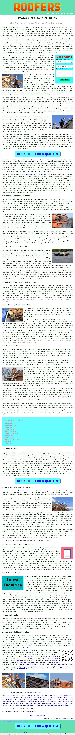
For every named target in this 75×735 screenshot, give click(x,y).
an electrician (27, 656)
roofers (30, 548)
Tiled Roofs (39, 701)
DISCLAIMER (70, 13)
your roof (48, 74)
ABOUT (57, 13)
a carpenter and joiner (64, 666)
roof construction (66, 563)
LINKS (52, 13)
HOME (48, 13)
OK (70, 734)
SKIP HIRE (20, 658)
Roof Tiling (68, 697)
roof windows (21, 660)
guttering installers (50, 658)
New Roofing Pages (10, 721)
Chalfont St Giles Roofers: (12, 27)
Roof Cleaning (14, 697)
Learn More (64, 734)
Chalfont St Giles (33, 174)
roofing (26, 188)
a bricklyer (23, 668)
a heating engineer (51, 660)
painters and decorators (28, 666)
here (27, 647)
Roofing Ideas (63, 705)
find (7, 635)
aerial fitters (67, 664)
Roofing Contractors (40, 697)
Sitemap (3, 721)
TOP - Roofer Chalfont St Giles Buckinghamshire (19, 711)
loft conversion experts (35, 664)
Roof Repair (53, 695)
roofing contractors (45, 184)
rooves (29, 116)
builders (54, 656)
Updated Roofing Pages (21, 721)
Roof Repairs (42, 695)
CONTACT (63, 13)
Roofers (4, 697)
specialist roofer (31, 65)
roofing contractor (28, 56)
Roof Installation (28, 695)
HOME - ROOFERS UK (37, 715)
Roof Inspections (13, 695)
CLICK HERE (12, 540)
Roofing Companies (34, 699)
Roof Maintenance (56, 697)
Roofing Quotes (26, 697)
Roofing (4, 174)
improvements (16, 652)
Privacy (72, 721)
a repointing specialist (26, 662)
